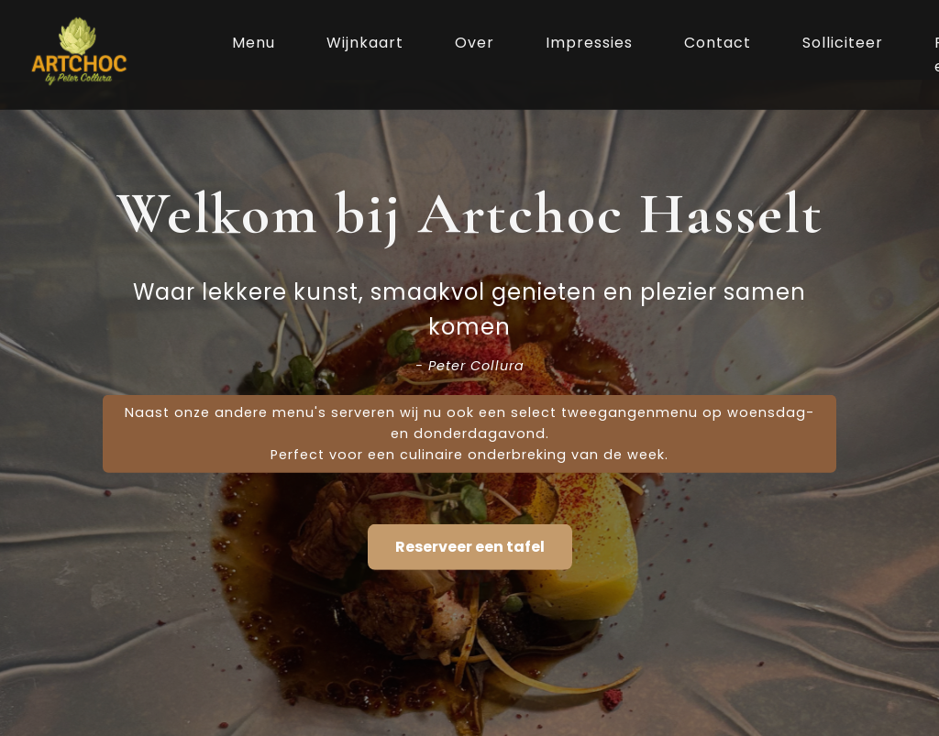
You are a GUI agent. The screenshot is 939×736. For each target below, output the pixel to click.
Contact (717, 42)
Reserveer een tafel (470, 546)
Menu (253, 42)
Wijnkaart (364, 42)
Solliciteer (842, 42)
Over (474, 42)
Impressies (589, 42)
